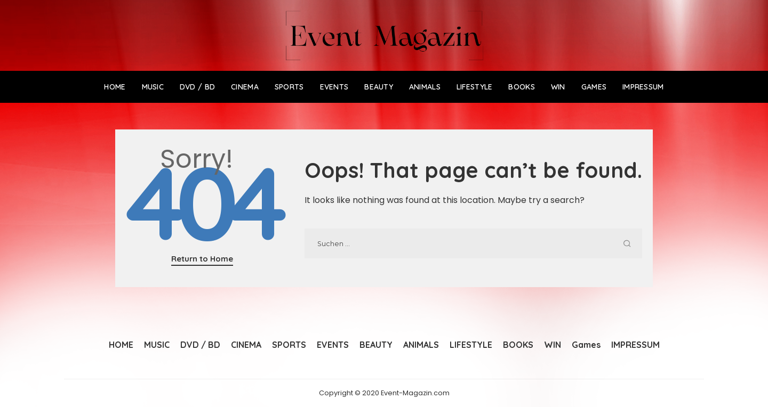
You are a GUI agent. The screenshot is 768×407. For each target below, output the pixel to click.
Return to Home (202, 259)
